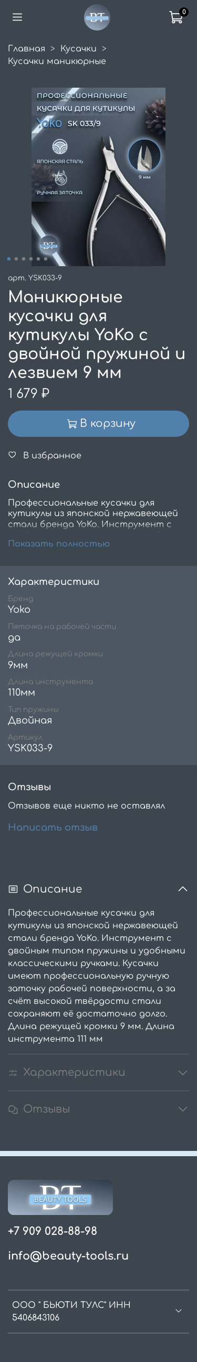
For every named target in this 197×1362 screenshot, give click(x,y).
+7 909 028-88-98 (52, 1231)
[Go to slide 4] (30, 258)
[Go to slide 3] (23, 258)
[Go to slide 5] (37, 258)
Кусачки (78, 49)
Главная (26, 49)
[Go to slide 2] (15, 258)
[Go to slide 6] (45, 258)
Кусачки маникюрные (57, 61)
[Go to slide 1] (8, 258)
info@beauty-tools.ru (68, 1256)
